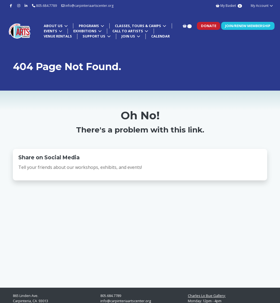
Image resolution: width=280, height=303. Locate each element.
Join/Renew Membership (247, 25)
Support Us (94, 36)
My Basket (228, 5)
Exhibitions (85, 30)
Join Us (128, 36)
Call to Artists (128, 30)
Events (51, 30)
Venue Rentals (58, 36)
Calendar (160, 36)
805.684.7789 (46, 5)
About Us (53, 25)
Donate (208, 25)
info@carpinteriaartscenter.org (87, 5)
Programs (89, 25)
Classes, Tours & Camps (138, 25)
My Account (262, 5)
